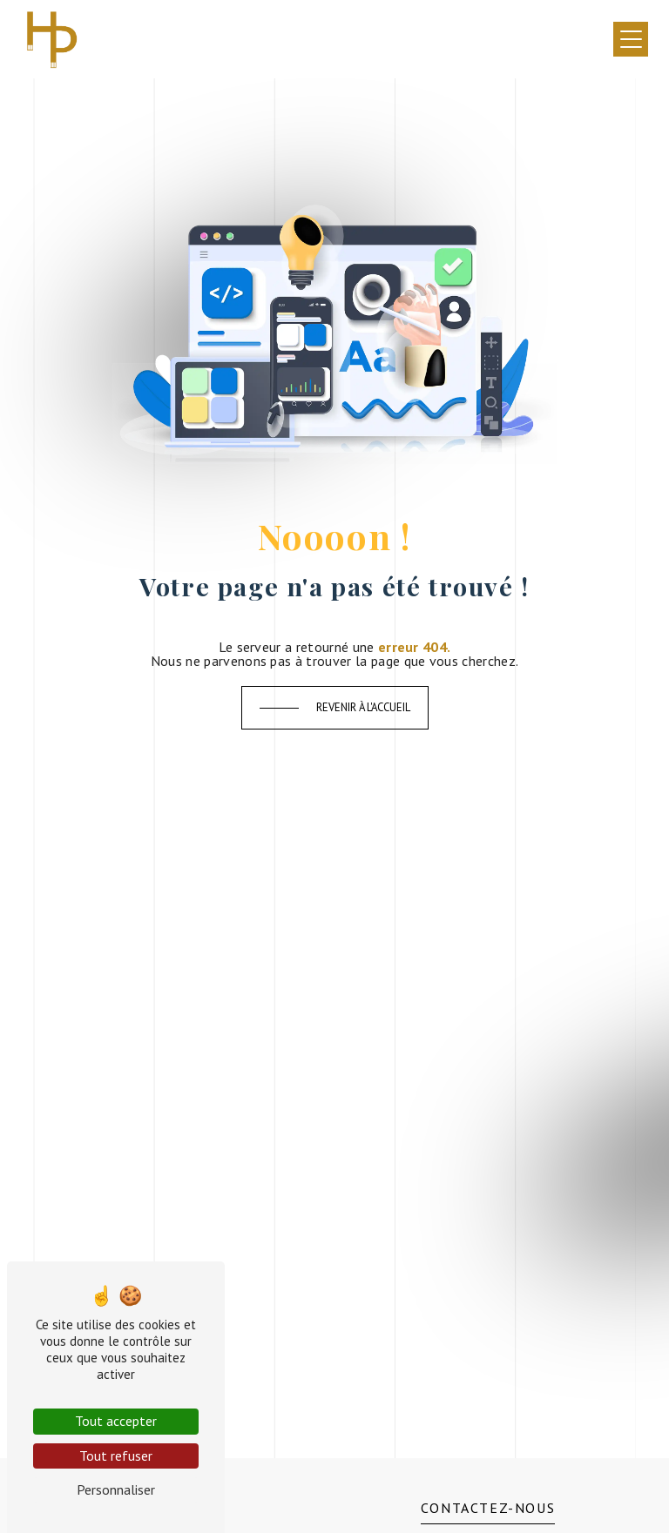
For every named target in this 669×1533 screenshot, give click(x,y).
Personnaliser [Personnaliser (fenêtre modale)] (116, 1489)
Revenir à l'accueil (363, 707)
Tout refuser (115, 1455)
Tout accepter (116, 1420)
